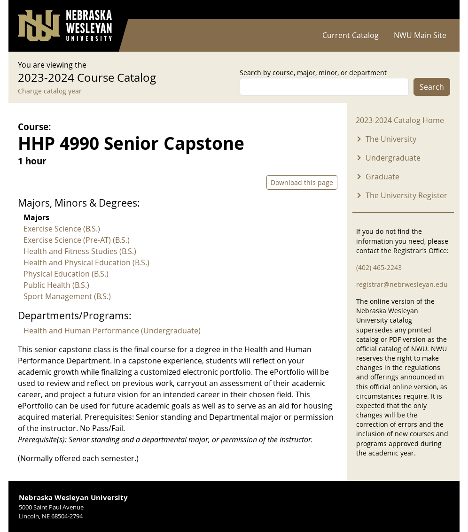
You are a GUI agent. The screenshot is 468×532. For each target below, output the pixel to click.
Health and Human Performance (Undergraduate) (112, 330)
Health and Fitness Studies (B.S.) (79, 251)
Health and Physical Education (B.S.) (86, 262)
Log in (438, 9)
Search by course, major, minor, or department (313, 72)
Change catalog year (50, 90)
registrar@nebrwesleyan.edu (402, 284)
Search (432, 87)
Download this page (302, 182)
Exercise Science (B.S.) (61, 229)
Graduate (382, 176)
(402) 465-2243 (379, 267)
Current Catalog (350, 35)
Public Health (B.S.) (56, 285)
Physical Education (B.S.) (66, 274)
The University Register (406, 195)
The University (391, 139)
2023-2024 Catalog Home (400, 120)
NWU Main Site (420, 35)
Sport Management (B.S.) (67, 296)
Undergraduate (393, 158)
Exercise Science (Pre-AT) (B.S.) (76, 240)
